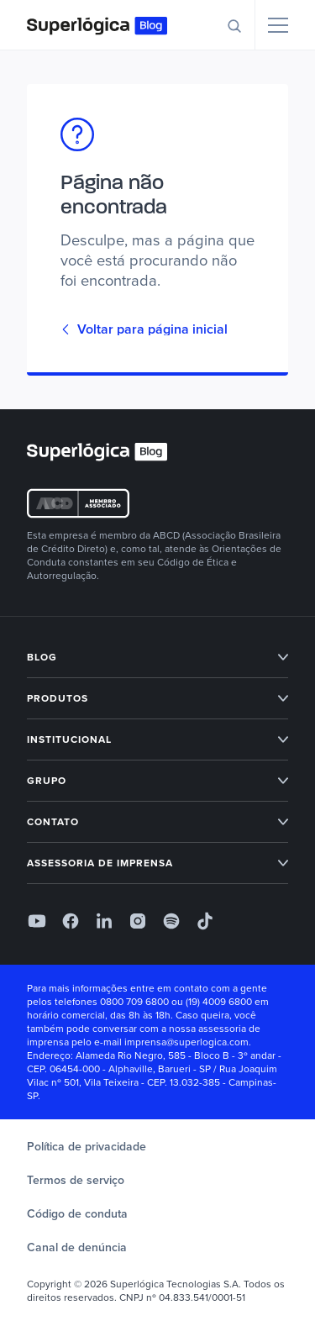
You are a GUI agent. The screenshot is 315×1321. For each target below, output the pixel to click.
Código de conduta (77, 1214)
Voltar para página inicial (144, 329)
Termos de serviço (75, 1180)
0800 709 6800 (134, 1002)
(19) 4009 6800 (219, 1002)
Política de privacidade (86, 1146)
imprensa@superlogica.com (186, 1042)
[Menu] (278, 25)
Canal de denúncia (77, 1247)
